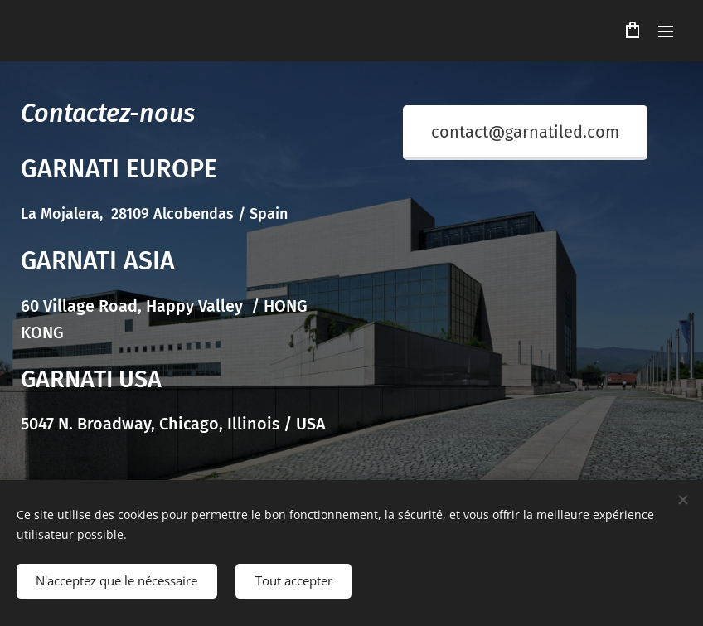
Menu (665, 31)
